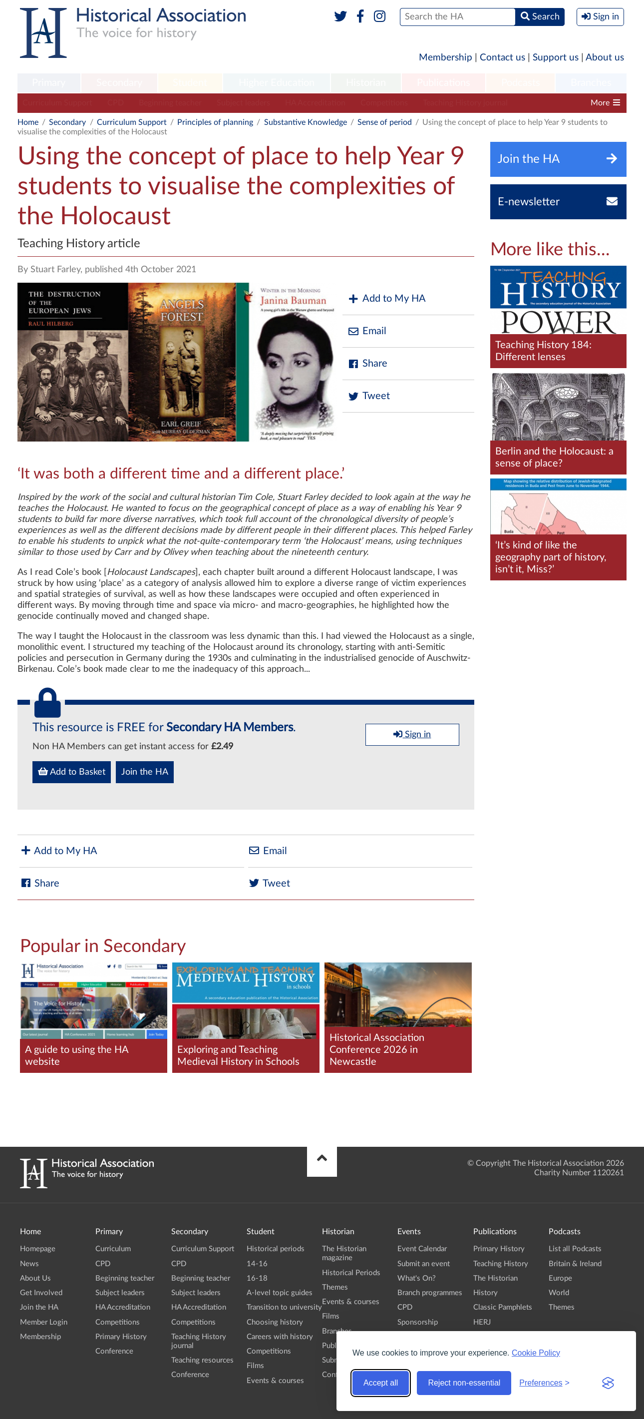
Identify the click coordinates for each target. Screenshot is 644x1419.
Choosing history (275, 1322)
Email (366, 331)
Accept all (380, 1383)
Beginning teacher (170, 103)
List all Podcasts (575, 1249)
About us (605, 57)
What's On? (416, 1278)
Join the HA (144, 772)
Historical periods (276, 1249)
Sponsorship (417, 1322)
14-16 (257, 1264)
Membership (445, 57)
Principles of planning (215, 122)
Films (255, 1366)
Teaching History (500, 1264)
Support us (556, 57)
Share (367, 364)
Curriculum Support (57, 103)
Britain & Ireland (575, 1264)
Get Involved (41, 1293)
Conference (114, 1351)
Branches (591, 83)
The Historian (495, 1278)
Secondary (119, 83)
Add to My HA (386, 299)
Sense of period (384, 122)
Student (190, 83)
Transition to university (284, 1307)
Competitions (384, 103)
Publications (443, 83)
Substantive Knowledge (305, 122)
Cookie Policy (536, 1353)
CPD (115, 103)
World (559, 1293)
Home (27, 122)
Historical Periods (351, 1273)
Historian (366, 83)
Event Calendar (422, 1249)
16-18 (257, 1278)
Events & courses (275, 1381)
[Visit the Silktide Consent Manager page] (608, 1383)
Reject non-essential (464, 1383)
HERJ (482, 1322)
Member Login (43, 1322)
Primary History (121, 1337)
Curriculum (113, 1249)
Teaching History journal (465, 103)
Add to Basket (71, 772)
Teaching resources (202, 1360)
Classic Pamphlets (502, 1307)
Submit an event (423, 1264)
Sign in (412, 734)
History (485, 1293)
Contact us (502, 57)
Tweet (368, 396)
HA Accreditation (315, 103)
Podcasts (520, 83)
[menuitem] (49, 83)
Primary (48, 83)
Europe (560, 1278)
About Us (35, 1278)
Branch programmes (429, 1293)
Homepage (37, 1249)
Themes (335, 1287)
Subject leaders (243, 103)
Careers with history (280, 1337)
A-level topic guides (280, 1293)
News (29, 1264)
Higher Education (277, 83)
